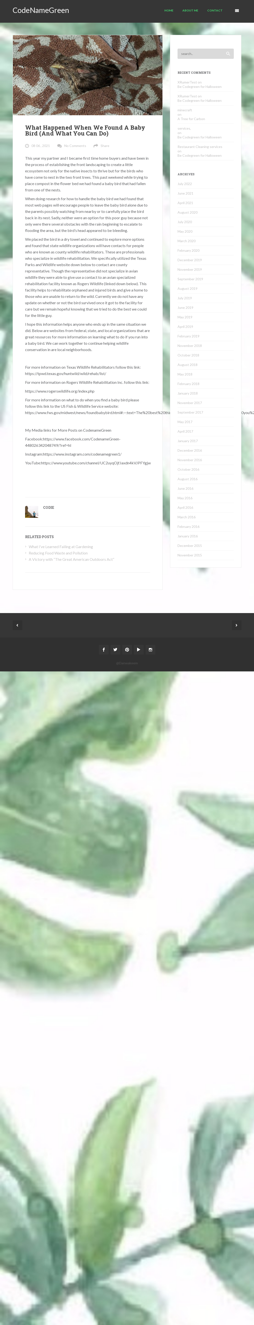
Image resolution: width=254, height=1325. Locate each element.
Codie (48, 507)
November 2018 (190, 346)
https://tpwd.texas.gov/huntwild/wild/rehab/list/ (65, 373)
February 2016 (188, 526)
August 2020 (188, 212)
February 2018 (188, 384)
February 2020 (188, 250)
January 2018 (188, 393)
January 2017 (188, 441)
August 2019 (188, 288)
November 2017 (190, 403)
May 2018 (185, 374)
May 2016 (185, 498)
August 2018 (188, 365)
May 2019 (185, 317)
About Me (190, 10)
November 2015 (190, 555)
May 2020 (185, 231)
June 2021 (185, 193)
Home (168, 10)
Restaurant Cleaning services (200, 147)
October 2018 (188, 355)
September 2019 (190, 279)
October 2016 (188, 469)
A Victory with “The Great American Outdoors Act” (71, 559)
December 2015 (190, 545)
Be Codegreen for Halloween (200, 86)
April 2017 (185, 431)
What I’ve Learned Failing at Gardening (61, 546)
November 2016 (190, 460)
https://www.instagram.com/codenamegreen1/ (82, 454)
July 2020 (185, 222)
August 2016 (188, 479)
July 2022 (185, 184)
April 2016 (185, 507)
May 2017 (185, 422)
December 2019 (190, 260)
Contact (215, 10)
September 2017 (190, 412)
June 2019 (185, 307)
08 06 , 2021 (40, 146)
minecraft (185, 110)
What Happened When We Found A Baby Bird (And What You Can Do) (85, 130)
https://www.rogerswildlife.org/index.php (59, 391)
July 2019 (185, 298)
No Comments (75, 146)
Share (105, 146)
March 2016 (187, 517)
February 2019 (188, 336)
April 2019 (185, 326)
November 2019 (190, 269)
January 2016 (188, 536)
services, (184, 128)
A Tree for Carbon (191, 119)
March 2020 (187, 241)
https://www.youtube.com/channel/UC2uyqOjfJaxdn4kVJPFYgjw (96, 462)
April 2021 (185, 203)
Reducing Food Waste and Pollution (58, 553)
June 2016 (185, 488)
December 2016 (190, 450)
